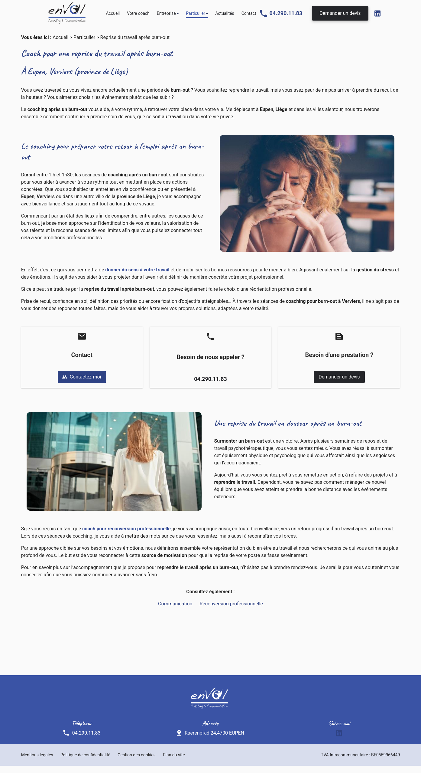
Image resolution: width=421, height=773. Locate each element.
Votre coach (138, 15)
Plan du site (174, 762)
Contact (248, 15)
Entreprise (166, 15)
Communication (175, 611)
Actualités (224, 15)
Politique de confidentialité (85, 762)
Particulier (195, 15)
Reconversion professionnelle (231, 611)
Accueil (113, 15)
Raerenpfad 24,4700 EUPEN (214, 740)
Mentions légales (37, 762)
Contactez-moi (81, 384)
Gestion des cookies (137, 762)
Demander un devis (340, 15)
